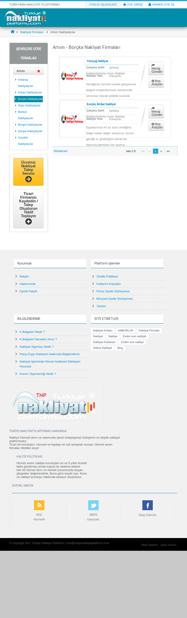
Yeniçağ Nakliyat (97, 61)
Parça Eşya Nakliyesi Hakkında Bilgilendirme (50, 354)
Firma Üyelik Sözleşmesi (113, 291)
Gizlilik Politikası (107, 276)
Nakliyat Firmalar (149, 330)
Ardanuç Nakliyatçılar (25, 83)
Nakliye (112, 336)
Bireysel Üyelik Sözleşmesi (115, 298)
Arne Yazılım (168, 545)
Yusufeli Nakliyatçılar (25, 141)
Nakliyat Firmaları (32, 32)
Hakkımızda (28, 284)
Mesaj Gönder (157, 68)
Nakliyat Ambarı (103, 330)
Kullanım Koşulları (109, 284)
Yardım (101, 306)
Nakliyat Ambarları (104, 342)
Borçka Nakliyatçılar (30, 99)
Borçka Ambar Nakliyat (101, 104)
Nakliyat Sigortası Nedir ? (37, 346)
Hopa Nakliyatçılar (29, 105)
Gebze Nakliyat (102, 348)
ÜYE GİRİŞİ (133, 4)
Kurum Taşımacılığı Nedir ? (38, 374)
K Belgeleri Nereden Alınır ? (38, 339)
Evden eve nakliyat (134, 336)
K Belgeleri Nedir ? (32, 332)
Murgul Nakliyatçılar (30, 124)
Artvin (28, 71)
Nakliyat (98, 336)
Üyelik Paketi (28, 291)
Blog (120, 348)
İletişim (24, 276)
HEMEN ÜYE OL (161, 4)
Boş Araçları (157, 82)
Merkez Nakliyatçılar (25, 115)
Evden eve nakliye (132, 342)
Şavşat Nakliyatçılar (30, 131)
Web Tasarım (149, 545)
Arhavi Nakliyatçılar (30, 92)
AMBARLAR (125, 330)
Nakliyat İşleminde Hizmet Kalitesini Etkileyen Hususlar (50, 364)
